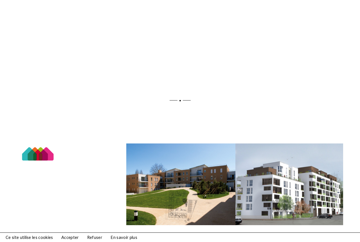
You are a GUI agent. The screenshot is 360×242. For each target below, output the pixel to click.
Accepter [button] (70, 237)
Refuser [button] (94, 237)
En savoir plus (124, 237)
